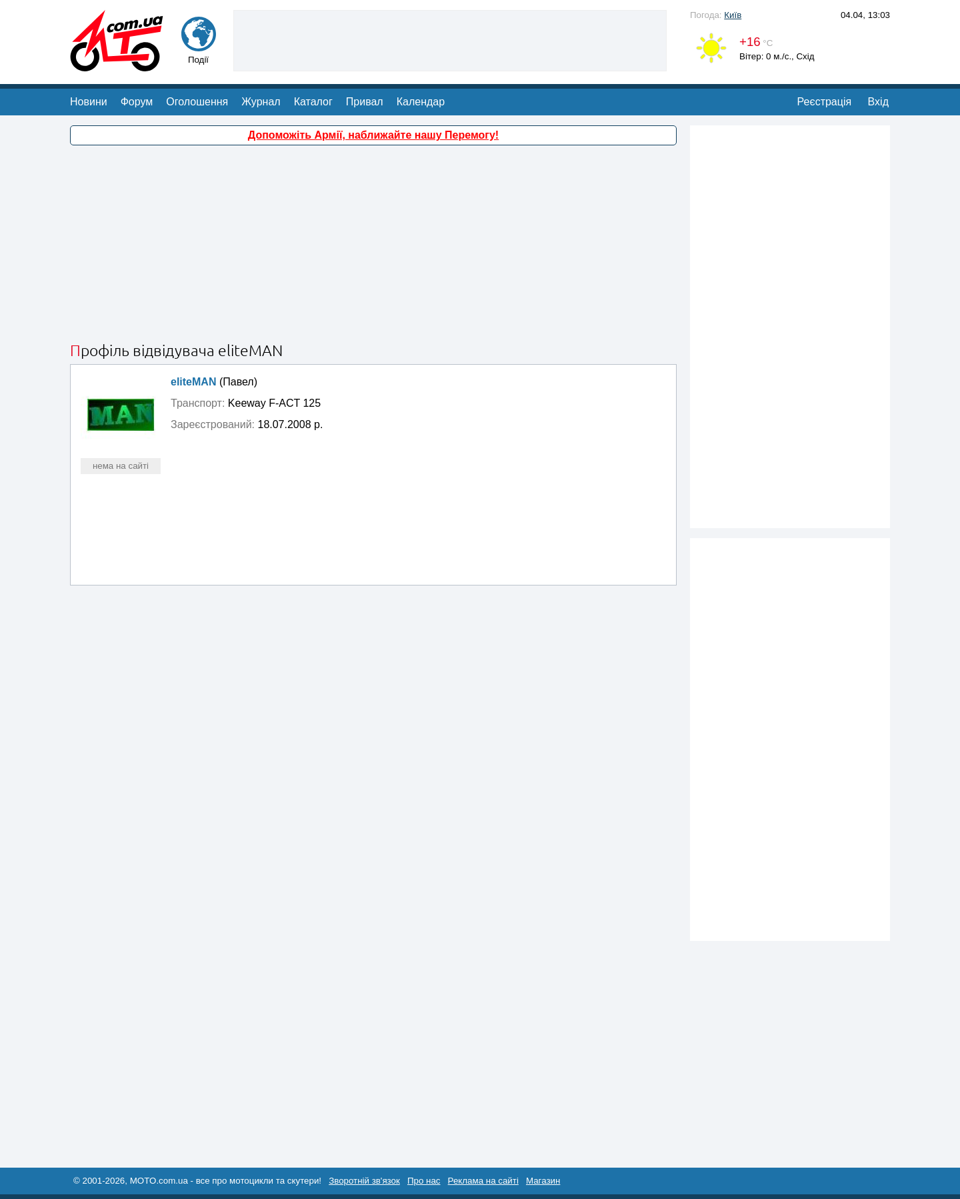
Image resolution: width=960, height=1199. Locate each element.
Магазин (543, 1181)
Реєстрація (824, 101)
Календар (421, 101)
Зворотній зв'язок (364, 1181)
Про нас (424, 1181)
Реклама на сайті (483, 1181)
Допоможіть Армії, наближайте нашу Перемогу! (373, 135)
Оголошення (197, 101)
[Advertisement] (450, 39)
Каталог (313, 101)
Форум (137, 101)
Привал (364, 101)
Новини (88, 101)
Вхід (878, 101)
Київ (732, 15)
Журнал (260, 101)
